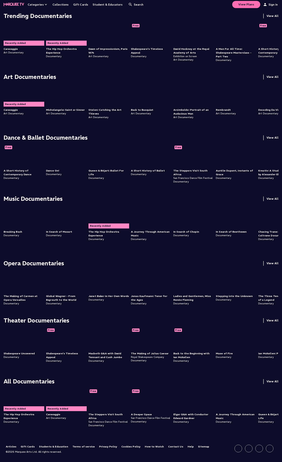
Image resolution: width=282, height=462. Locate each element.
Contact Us (175, 446)
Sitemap (203, 446)
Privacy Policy (108, 446)
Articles (11, 446)
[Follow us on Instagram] (249, 448)
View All (272, 16)
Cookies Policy (130, 446)
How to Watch (154, 446)
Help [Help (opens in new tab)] (191, 446)
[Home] (14, 4)
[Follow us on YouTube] (269, 448)
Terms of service (83, 446)
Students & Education (53, 446)
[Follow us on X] (259, 448)
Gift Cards (28, 446)
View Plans (246, 4)
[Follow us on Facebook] (238, 448)
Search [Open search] (136, 4)
